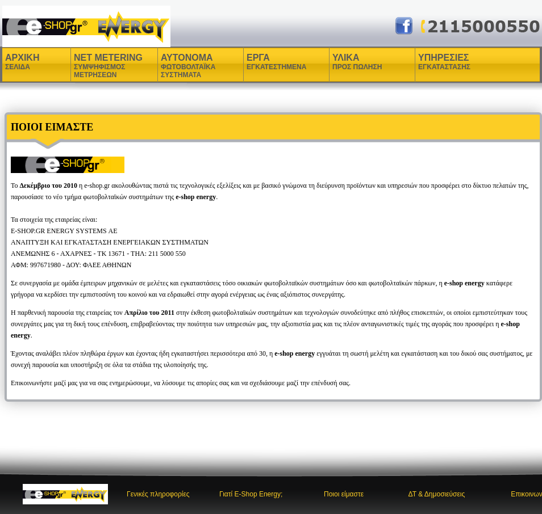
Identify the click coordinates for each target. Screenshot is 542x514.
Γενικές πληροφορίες (158, 494)
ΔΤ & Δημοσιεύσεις (436, 494)
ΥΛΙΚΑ (347, 62)
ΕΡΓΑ (260, 62)
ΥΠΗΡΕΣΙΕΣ (444, 62)
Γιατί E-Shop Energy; (250, 494)
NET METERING (108, 66)
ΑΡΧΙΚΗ (22, 62)
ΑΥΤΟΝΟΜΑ (188, 66)
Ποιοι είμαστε (344, 494)
